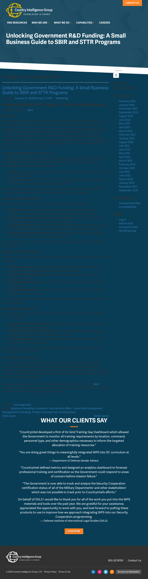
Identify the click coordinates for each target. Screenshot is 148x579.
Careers (104, 22)
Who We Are (40, 22)
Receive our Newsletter (128, 571)
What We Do (63, 22)
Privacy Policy (50, 571)
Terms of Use (64, 571)
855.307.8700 (115, 560)
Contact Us (132, 3)
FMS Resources (17, 22)
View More (73, 531)
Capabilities (85, 22)
